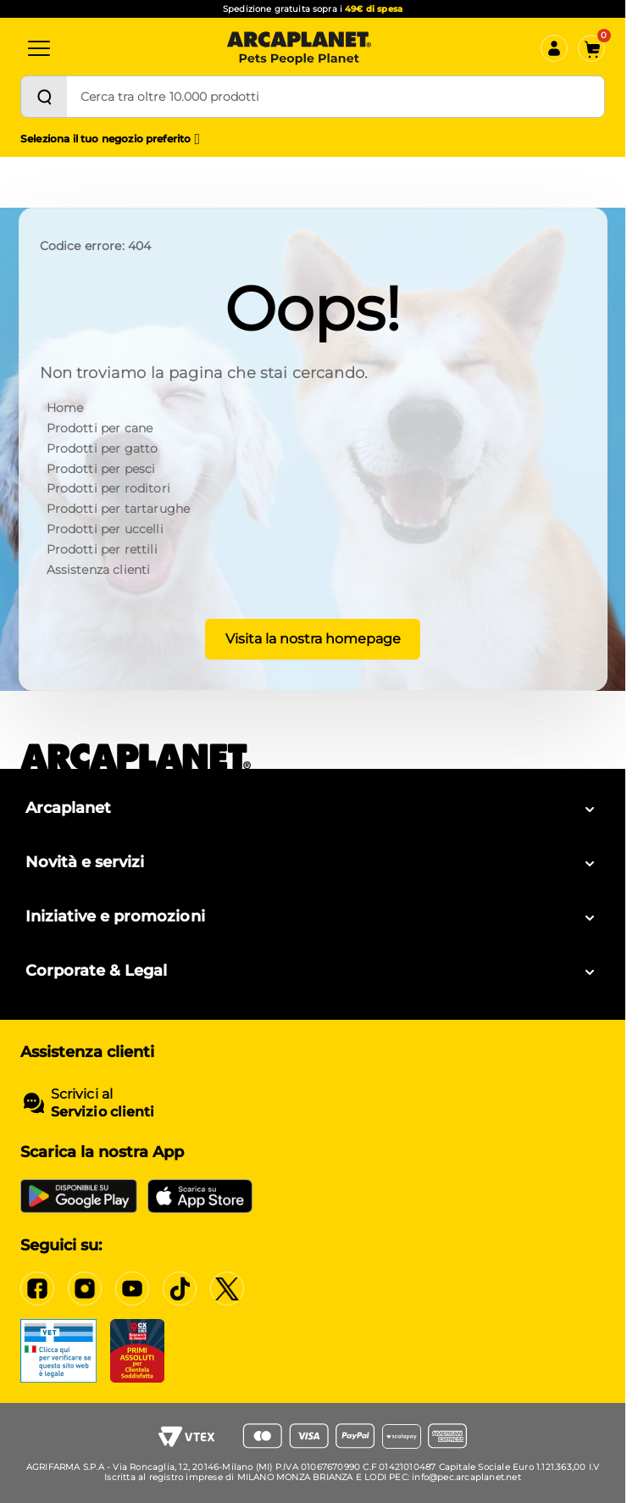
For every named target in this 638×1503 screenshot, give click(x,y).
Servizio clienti (102, 1112)
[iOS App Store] (199, 1196)
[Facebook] (37, 1288)
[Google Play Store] (78, 1196)
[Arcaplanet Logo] (299, 48)
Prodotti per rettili (102, 549)
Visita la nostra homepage (313, 639)
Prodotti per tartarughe (119, 508)
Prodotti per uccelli (105, 529)
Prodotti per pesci (101, 468)
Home (65, 407)
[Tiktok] (180, 1288)
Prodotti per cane (100, 428)
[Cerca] (44, 96)
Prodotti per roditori (108, 488)
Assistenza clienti (99, 569)
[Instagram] (85, 1288)
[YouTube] (132, 1288)
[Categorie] (39, 48)
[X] (227, 1288)
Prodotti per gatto (102, 448)
